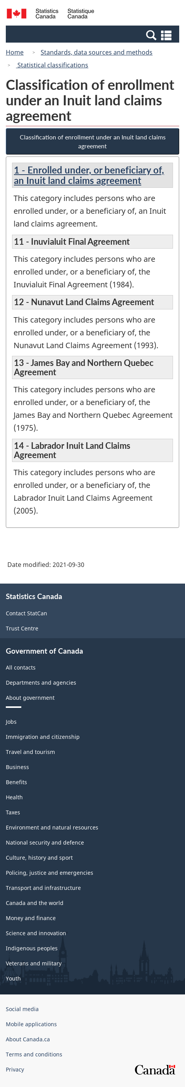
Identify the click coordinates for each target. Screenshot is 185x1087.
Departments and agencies (41, 682)
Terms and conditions (34, 1054)
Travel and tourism (30, 752)
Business (17, 767)
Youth (13, 978)
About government (30, 697)
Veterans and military (34, 963)
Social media (22, 1009)
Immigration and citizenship (43, 736)
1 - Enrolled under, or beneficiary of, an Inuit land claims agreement (89, 174)
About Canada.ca (28, 1039)
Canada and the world (34, 903)
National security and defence (45, 842)
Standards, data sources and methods (96, 52)
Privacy (15, 1069)
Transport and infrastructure (43, 887)
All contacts (21, 667)
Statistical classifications (52, 65)
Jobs (11, 721)
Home (15, 52)
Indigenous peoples (32, 948)
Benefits (16, 782)
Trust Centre (22, 628)
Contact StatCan (26, 613)
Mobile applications (31, 1024)
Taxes (13, 812)
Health (14, 797)
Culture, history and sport (39, 857)
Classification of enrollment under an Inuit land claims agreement (93, 141)
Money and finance (31, 918)
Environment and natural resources (52, 827)
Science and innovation (36, 933)
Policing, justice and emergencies (49, 872)
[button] (93, 34)
